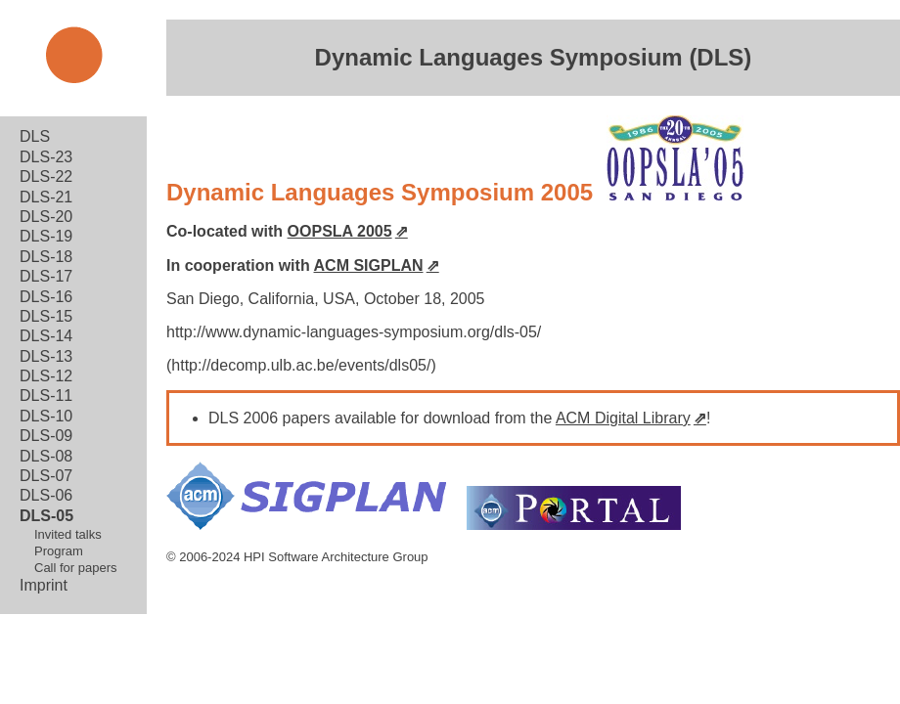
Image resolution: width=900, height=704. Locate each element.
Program (58, 551)
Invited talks (68, 534)
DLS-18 (46, 256)
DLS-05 (46, 515)
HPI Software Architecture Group (336, 557)
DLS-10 (46, 416)
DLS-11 (46, 395)
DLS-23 (46, 157)
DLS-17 (46, 276)
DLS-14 (46, 336)
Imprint (44, 585)
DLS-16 (46, 296)
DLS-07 (46, 475)
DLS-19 (46, 236)
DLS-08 (46, 456)
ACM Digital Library (623, 418)
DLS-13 (46, 356)
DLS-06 (46, 495)
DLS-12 (46, 376)
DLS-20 (46, 216)
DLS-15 (46, 316)
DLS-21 (46, 197)
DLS (35, 136)
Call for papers (75, 567)
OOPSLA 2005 (340, 231)
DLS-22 (46, 176)
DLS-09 (46, 435)
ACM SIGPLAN (369, 265)
